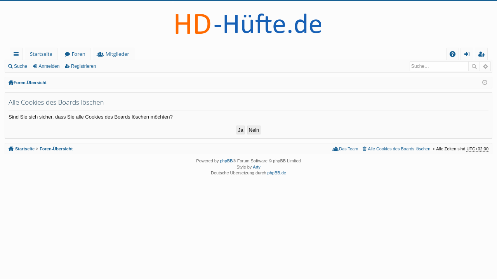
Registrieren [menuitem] (483, 55)
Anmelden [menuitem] (469, 55)
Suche (20, 66)
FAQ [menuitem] (455, 55)
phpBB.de (277, 172)
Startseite (41, 53)
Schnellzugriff (17, 55)
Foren (78, 53)
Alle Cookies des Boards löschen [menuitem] (399, 148)
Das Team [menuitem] (348, 148)
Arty (257, 167)
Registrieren (83, 66)
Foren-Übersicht (30, 82)
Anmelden (48, 66)
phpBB (226, 160)
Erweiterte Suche (485, 66)
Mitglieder (117, 53)
